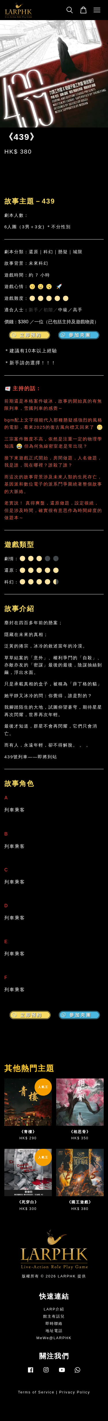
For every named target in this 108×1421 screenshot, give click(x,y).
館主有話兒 (54, 1316)
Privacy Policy (74, 1392)
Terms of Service (36, 1392)
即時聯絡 (54, 1323)
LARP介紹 (54, 1309)
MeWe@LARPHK (54, 1338)
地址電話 (54, 1331)
